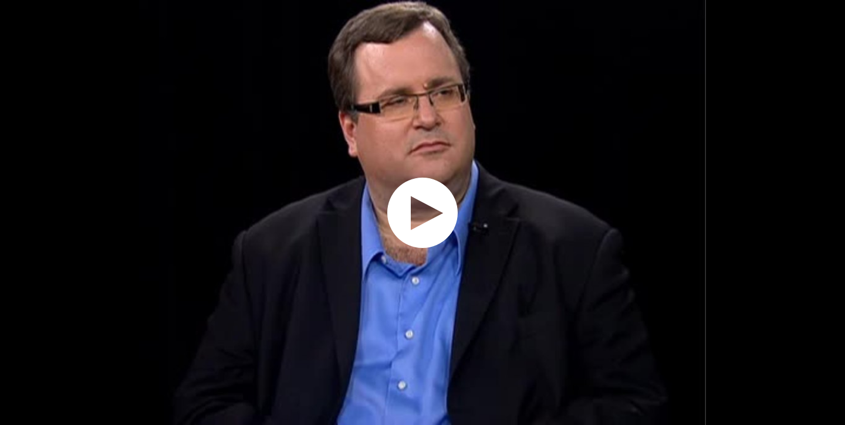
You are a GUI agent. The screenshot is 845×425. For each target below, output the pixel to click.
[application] (422, 212)
